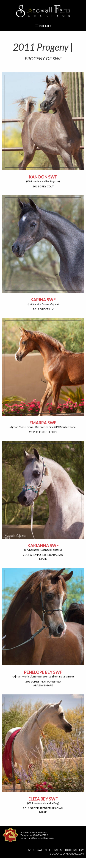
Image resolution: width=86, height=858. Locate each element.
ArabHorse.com (75, 854)
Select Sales (53, 849)
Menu (43, 26)
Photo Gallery (74, 849)
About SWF (35, 849)
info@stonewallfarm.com (41, 837)
